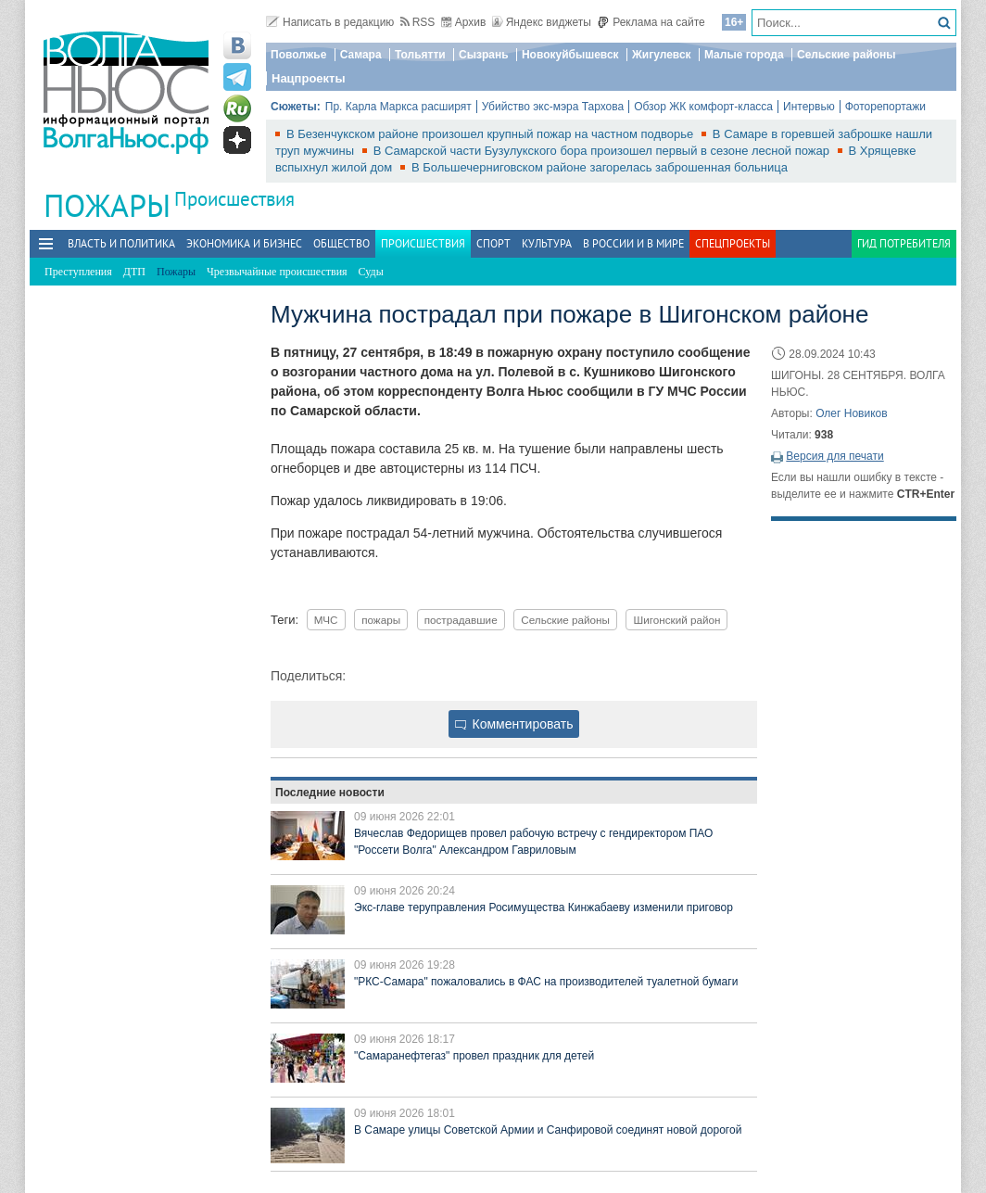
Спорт (493, 243)
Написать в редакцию (330, 22)
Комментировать (514, 724)
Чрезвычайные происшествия (277, 271)
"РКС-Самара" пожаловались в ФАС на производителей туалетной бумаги (546, 981)
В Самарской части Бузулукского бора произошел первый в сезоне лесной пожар (603, 151)
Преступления (78, 271)
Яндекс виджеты (541, 22)
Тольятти (420, 54)
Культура (547, 243)
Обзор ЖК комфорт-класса (703, 106)
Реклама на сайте (651, 22)
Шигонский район (676, 620)
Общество (341, 243)
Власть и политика (121, 243)
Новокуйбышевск (570, 54)
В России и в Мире (633, 243)
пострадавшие (461, 620)
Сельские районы (846, 54)
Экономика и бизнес (244, 243)
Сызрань (484, 54)
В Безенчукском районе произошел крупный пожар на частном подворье (491, 134)
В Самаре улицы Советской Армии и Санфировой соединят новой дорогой (547, 1129)
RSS (418, 22)
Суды (371, 271)
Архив (464, 22)
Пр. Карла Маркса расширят (398, 106)
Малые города (744, 54)
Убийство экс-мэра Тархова (553, 106)
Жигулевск (661, 54)
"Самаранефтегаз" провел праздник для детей (474, 1055)
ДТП (134, 271)
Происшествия (234, 198)
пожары (380, 620)
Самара (361, 54)
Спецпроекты (732, 243)
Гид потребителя (904, 243)
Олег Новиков (851, 413)
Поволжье (298, 54)
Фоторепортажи (885, 106)
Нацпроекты (309, 78)
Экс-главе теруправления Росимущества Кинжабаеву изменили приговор (543, 907)
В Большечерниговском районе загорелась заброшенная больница (599, 167)
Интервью (809, 106)
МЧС (326, 620)
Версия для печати (834, 456)
